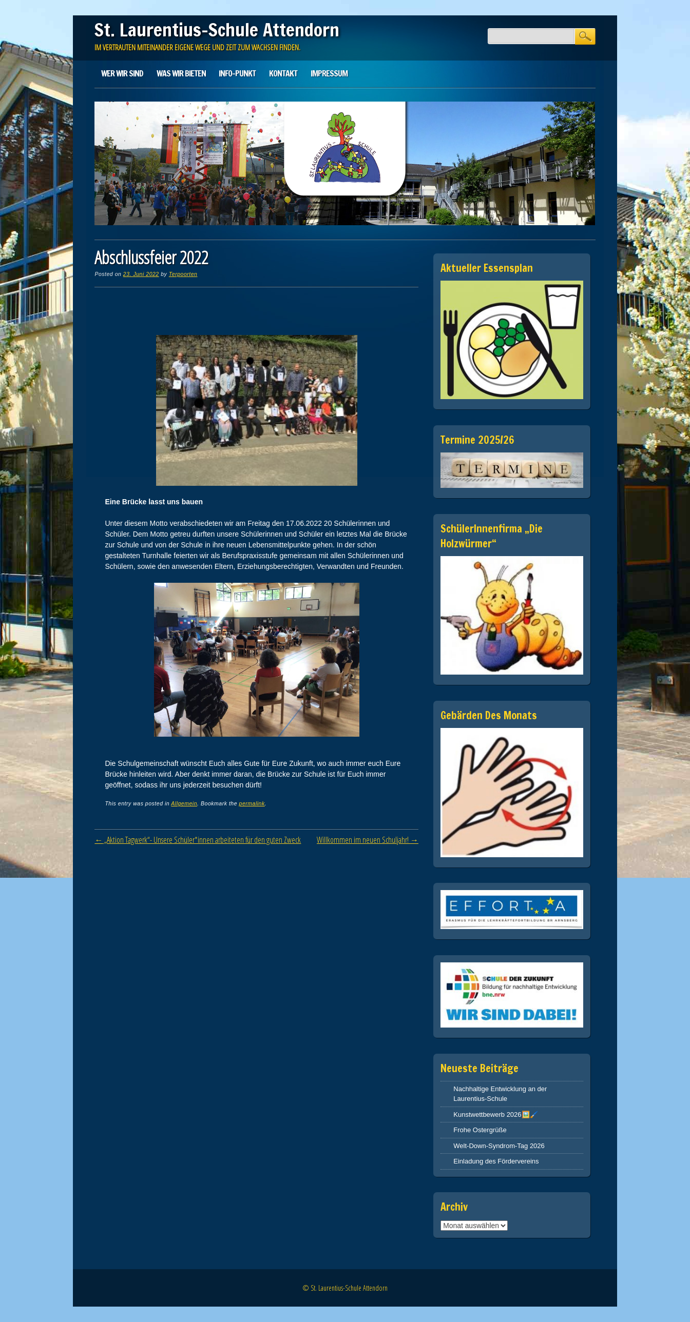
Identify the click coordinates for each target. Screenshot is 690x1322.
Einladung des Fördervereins (496, 1161)
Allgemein (184, 803)
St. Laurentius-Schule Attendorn (216, 30)
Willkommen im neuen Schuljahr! (367, 839)
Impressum (329, 73)
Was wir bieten (181, 73)
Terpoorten (183, 274)
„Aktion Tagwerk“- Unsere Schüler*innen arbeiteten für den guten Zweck (197, 839)
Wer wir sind (122, 73)
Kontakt (283, 73)
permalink (252, 803)
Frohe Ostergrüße (479, 1130)
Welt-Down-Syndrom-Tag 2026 (499, 1146)
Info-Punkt (237, 73)
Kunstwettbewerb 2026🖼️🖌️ (495, 1114)
